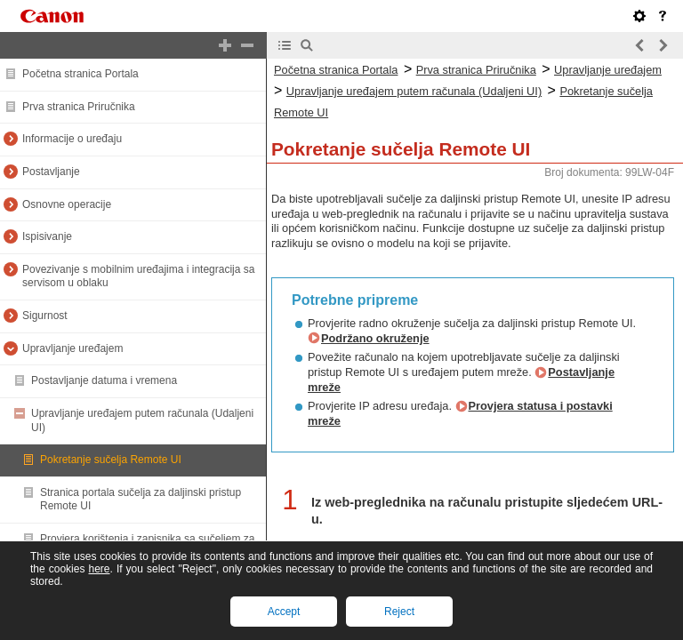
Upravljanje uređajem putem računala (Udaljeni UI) (414, 91)
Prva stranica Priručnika (78, 106)
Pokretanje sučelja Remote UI (110, 459)
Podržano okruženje (375, 338)
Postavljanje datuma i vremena (104, 380)
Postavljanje (51, 171)
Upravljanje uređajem (72, 348)
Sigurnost (45, 315)
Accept (284, 611)
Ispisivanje (47, 236)
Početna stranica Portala (80, 74)
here (98, 569)
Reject (399, 611)
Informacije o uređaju (72, 138)
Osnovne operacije (66, 204)
